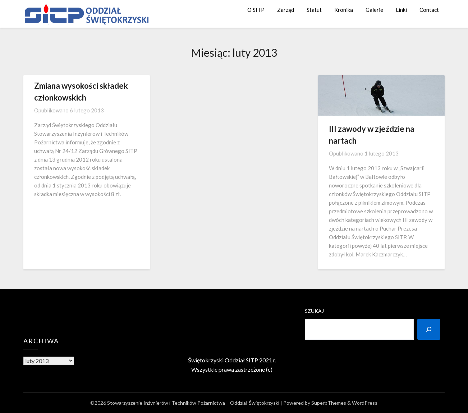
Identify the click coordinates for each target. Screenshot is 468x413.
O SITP (256, 9)
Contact (429, 9)
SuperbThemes (328, 403)
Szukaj (314, 311)
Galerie (374, 9)
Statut (314, 9)
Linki (401, 9)
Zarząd (285, 9)
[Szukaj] (428, 329)
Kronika (343, 9)
